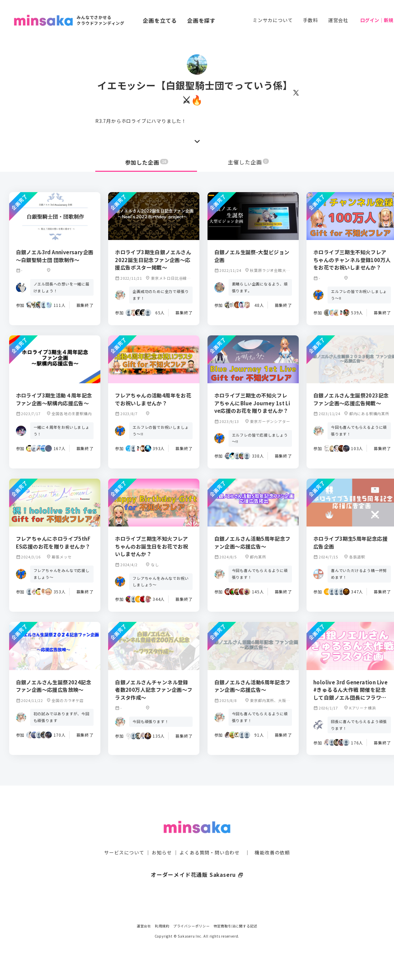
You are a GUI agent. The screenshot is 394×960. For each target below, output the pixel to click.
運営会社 (338, 20)
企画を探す (201, 20)
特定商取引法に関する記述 (236, 925)
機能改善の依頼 (272, 839)
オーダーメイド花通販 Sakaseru (197, 861)
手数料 (310, 20)
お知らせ (162, 839)
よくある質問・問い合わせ (209, 839)
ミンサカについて (273, 20)
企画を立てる (160, 20)
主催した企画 (248, 162)
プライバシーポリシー (191, 925)
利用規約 (162, 925)
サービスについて (124, 839)
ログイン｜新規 (376, 20)
